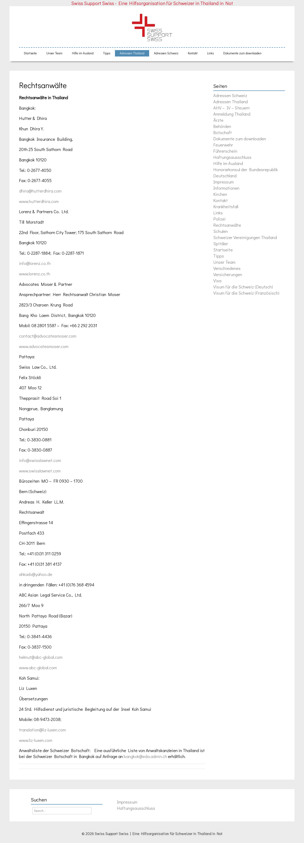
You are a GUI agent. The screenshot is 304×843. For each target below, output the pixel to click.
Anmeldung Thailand (231, 114)
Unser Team (54, 53)
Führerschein (225, 151)
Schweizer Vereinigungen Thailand (245, 237)
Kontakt (193, 53)
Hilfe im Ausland (83, 53)
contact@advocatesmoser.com (47, 336)
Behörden (222, 126)
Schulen (220, 231)
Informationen (226, 188)
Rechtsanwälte (43, 85)
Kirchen (220, 194)
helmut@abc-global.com (40, 657)
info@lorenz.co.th (35, 263)
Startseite (30, 53)
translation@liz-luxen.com (42, 730)
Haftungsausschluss (232, 157)
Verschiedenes (227, 268)
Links (210, 53)
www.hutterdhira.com (39, 201)
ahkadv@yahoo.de (35, 574)
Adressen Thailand (132, 53)
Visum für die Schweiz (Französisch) (246, 293)
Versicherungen (227, 274)
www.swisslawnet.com (40, 471)
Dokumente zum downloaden (242, 53)
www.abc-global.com (38, 667)
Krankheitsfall (225, 206)
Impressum (223, 182)
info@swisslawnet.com (40, 460)
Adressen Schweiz (166, 53)
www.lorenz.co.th (34, 274)
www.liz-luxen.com (35, 740)
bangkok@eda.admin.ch (145, 756)
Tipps (106, 53)
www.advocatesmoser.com (43, 346)
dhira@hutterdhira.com (40, 191)
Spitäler (220, 243)
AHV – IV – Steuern (231, 108)
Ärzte (218, 120)
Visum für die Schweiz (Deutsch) (243, 287)
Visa (217, 280)
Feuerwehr (223, 145)
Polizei (219, 219)
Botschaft (222, 132)
